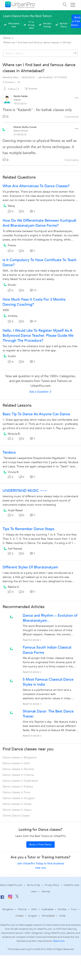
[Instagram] (10, 898)
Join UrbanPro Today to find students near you (40, 866)
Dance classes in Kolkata (18, 786)
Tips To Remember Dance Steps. (29, 529)
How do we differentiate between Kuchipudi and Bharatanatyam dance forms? (39, 223)
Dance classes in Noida (17, 804)
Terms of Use (33, 885)
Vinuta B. (13, 472)
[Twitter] (17, 897)
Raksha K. (14, 587)
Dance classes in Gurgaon (19, 798)
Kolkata (19, 915)
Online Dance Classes (16, 815)
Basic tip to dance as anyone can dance (36, 414)
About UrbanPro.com (11, 885)
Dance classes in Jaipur (17, 810)
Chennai (22, 909)
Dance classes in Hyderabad (20, 781)
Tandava (9, 452)
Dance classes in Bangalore (20, 757)
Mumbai (62, 909)
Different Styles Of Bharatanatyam (30, 567)
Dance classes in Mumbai (18, 769)
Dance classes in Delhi (16, 763)
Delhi (34, 909)
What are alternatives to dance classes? (36, 186)
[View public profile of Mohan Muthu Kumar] (4, 128)
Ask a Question (40, 392)
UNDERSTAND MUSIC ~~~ (25, 490)
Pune (74, 909)
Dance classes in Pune (16, 792)
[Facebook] (2, 898)
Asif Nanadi (15, 549)
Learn (34, 891)
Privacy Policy (52, 885)
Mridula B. (14, 434)
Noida (62, 915)
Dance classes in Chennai (18, 775)
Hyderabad (47, 909)
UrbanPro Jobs (71, 885)
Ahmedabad (48, 915)
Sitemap (45, 891)
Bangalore (7, 909)
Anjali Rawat (15, 510)
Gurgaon (32, 915)
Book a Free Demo (76, 21)
